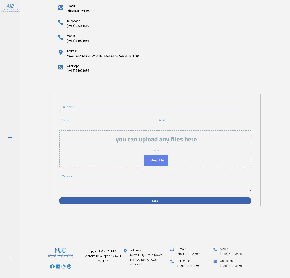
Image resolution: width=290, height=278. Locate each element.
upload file (156, 160)
